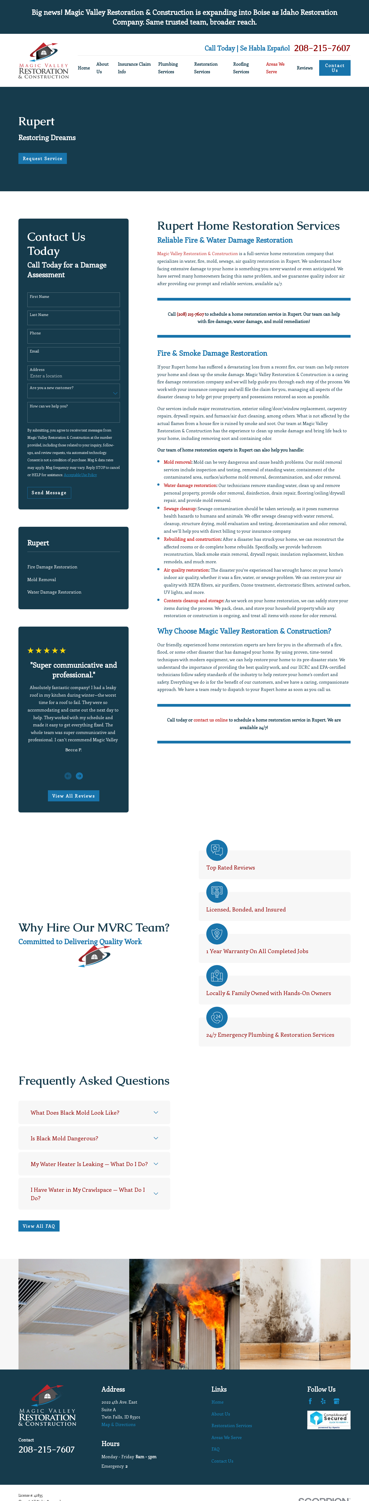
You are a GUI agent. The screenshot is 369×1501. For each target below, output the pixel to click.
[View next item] (79, 775)
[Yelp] (323, 1401)
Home (217, 1402)
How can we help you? (49, 406)
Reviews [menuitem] (305, 68)
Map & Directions (119, 1424)
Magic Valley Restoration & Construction (197, 253)
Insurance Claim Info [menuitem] (134, 67)
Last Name (39, 314)
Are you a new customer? (52, 388)
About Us (220, 1414)
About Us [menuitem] (102, 67)
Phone (35, 333)
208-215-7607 (322, 48)
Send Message (49, 492)
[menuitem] (73, 567)
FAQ (215, 1449)
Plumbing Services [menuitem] (168, 67)
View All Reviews (73, 796)
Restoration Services (231, 1425)
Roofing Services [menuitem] (241, 67)
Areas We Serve (226, 1437)
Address (37, 369)
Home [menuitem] (84, 68)
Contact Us (335, 67)
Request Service (43, 158)
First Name (39, 296)
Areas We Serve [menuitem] (275, 67)
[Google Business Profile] (336, 1401)
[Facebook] (310, 1401)
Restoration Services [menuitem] (206, 67)
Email (34, 351)
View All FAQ (30, 1226)
